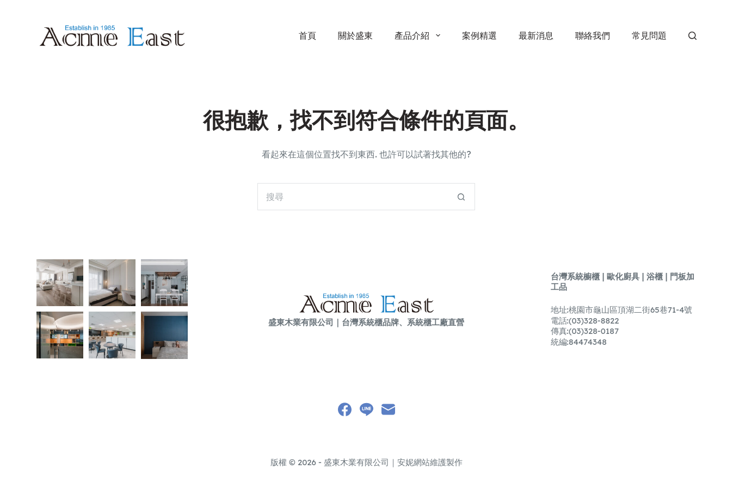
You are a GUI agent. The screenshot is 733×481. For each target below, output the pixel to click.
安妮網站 (413, 462)
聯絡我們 (592, 35)
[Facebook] (345, 409)
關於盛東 (355, 35)
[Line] (366, 409)
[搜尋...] (352, 196)
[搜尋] (692, 36)
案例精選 (479, 35)
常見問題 (649, 35)
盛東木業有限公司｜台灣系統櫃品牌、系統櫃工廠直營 (366, 322)
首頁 (307, 35)
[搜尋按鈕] (461, 196)
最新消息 (536, 35)
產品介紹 (419, 35)
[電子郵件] (388, 409)
